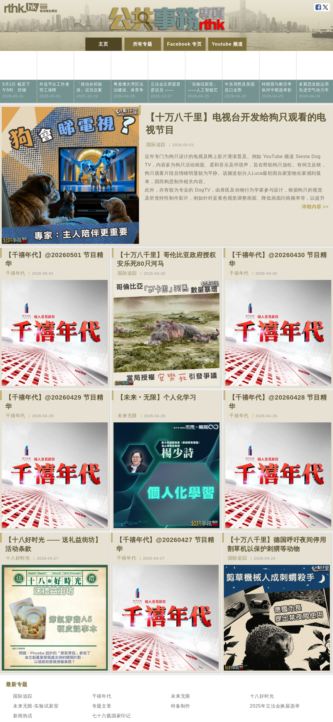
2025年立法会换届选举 (275, 706)
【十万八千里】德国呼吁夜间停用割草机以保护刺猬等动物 (276, 544)
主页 (103, 44)
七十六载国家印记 (111, 715)
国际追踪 (156, 144)
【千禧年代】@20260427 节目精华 (165, 544)
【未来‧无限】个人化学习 (156, 397)
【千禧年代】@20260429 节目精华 (54, 402)
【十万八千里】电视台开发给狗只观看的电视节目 (236, 124)
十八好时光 (18, 558)
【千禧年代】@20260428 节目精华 (278, 402)
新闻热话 (22, 715)
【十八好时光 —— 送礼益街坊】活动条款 (53, 544)
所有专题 (142, 44)
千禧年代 (15, 273)
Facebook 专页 (184, 44)
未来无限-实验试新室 (35, 706)
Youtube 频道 (227, 44)
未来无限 (127, 415)
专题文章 (101, 706)
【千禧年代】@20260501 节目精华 (54, 259)
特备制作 (180, 706)
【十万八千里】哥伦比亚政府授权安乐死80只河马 (166, 259)
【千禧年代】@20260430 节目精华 (278, 259)
